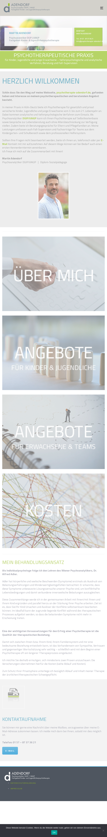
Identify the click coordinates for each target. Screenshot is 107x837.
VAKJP (32, 118)
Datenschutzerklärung (23, 783)
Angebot (94, 96)
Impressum (16, 788)
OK (54, 832)
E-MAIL (10, 750)
